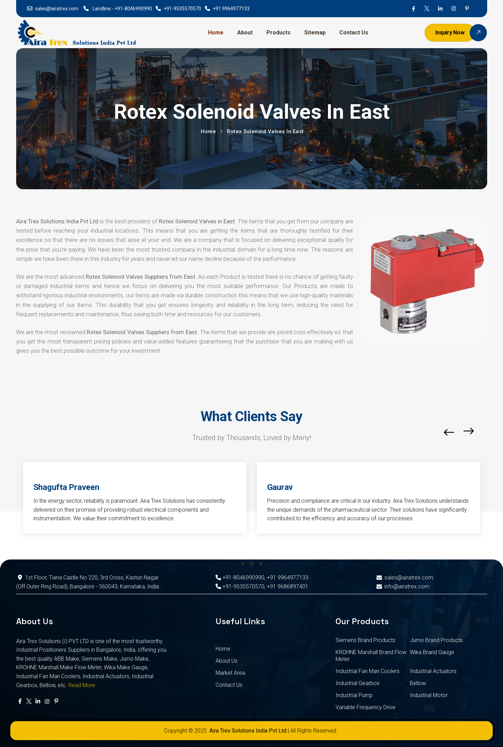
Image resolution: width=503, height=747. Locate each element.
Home (215, 32)
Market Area (230, 673)
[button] (485, 432)
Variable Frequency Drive (365, 707)
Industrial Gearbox (358, 683)
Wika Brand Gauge (432, 652)
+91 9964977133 (231, 8)
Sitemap (315, 32)
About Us (227, 661)
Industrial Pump (354, 695)
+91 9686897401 (287, 586)
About (245, 32)
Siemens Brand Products (365, 640)
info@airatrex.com (402, 586)
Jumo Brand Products (436, 640)
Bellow (418, 683)
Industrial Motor (429, 695)
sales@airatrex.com (56, 8)
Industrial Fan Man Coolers (368, 671)
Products (278, 32)
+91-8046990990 (133, 8)
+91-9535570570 (182, 8)
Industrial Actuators (433, 671)
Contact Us (353, 32)
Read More (81, 685)
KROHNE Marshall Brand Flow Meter (371, 655)
